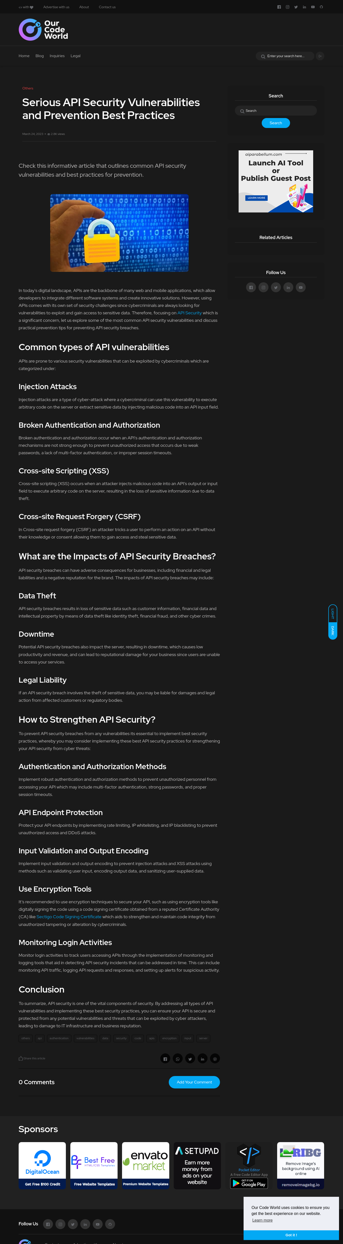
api (40, 1038)
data (105, 1038)
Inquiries (57, 55)
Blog (40, 55)
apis (151, 1038)
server (203, 1038)
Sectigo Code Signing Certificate (69, 916)
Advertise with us (56, 7)
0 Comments (36, 1082)
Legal (76, 55)
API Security (189, 313)
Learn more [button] (262, 1220)
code (137, 1038)
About (84, 7)
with (26, 7)
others (25, 1038)
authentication (59, 1038)
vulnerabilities (85, 1038)
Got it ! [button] (291, 1235)
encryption (169, 1038)
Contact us (107, 7)
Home (24, 55)
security (121, 1038)
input (187, 1038)
